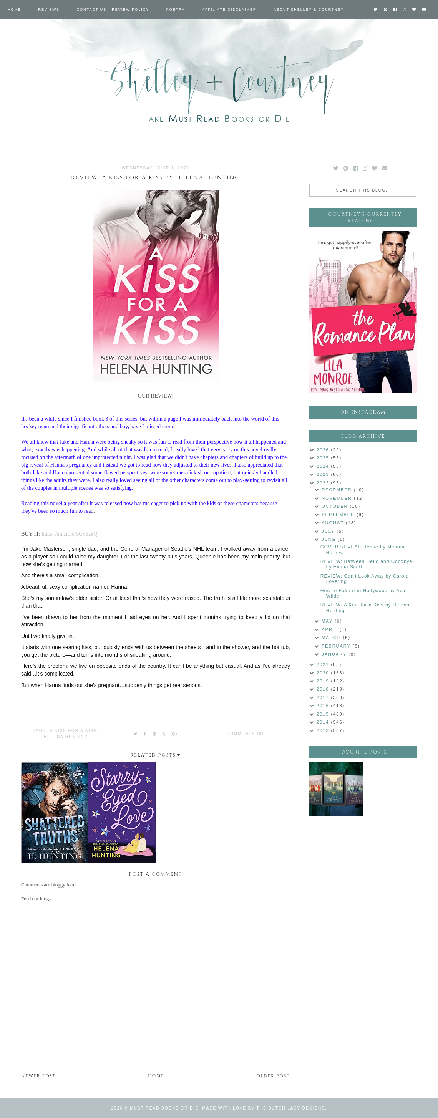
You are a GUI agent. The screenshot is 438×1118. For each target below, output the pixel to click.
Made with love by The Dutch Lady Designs (263, 1108)
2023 (324, 474)
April (330, 629)
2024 (324, 466)
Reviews (49, 10)
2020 (324, 673)
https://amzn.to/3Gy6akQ (70, 534)
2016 (324, 705)
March (332, 637)
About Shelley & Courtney (309, 10)
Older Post (273, 1076)
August (334, 522)
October (336, 506)
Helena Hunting (66, 737)
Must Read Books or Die (164, 1108)
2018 (324, 689)
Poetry (175, 10)
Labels (16, 29)
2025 (324, 457)
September (339, 514)
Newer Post (38, 1076)
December (337, 489)
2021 (324, 664)
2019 (324, 681)
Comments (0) (245, 734)
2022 (324, 482)
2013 (324, 730)
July (329, 531)
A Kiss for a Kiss (73, 731)
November (338, 498)
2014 (324, 722)
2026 (324, 449)
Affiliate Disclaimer (229, 10)
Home (14, 10)
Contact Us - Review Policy (113, 10)
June (330, 539)
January (335, 654)
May (328, 621)
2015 (324, 714)
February (337, 646)
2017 (324, 697)
